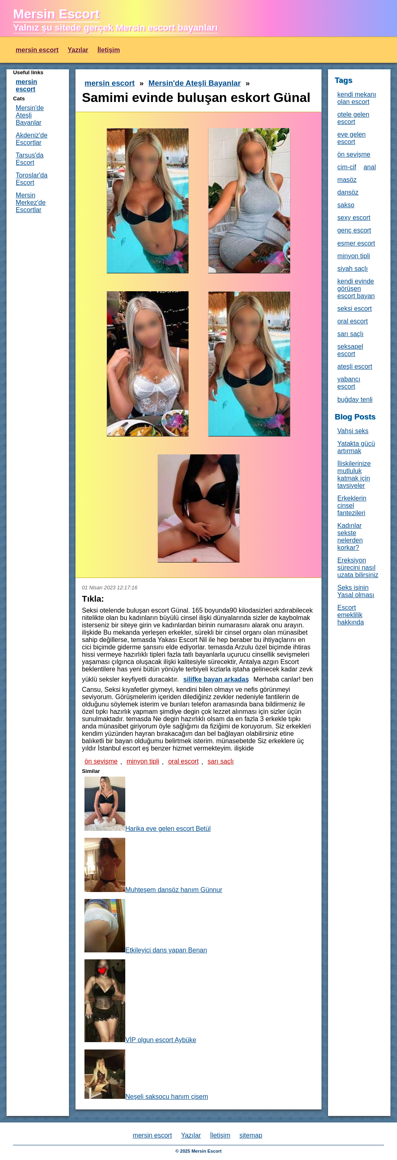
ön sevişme (101, 761)
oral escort (183, 761)
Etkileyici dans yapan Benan (145, 926)
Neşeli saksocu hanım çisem (146, 1074)
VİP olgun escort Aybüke (140, 1001)
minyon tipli (142, 761)
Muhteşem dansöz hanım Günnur (153, 865)
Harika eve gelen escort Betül (147, 804)
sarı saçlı (221, 761)
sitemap (251, 1135)
